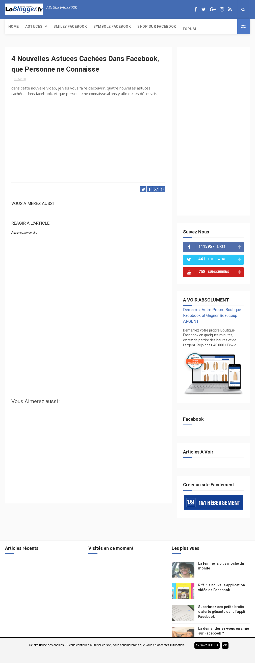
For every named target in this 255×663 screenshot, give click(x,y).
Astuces (34, 26)
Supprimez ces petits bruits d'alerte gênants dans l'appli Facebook (221, 612)
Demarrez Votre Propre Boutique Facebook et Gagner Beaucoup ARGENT (212, 315)
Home (13, 26)
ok (225, 645)
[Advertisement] (88, 355)
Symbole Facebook (112, 26)
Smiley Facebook (70, 26)
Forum (189, 29)
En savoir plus (207, 645)
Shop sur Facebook (156, 26)
